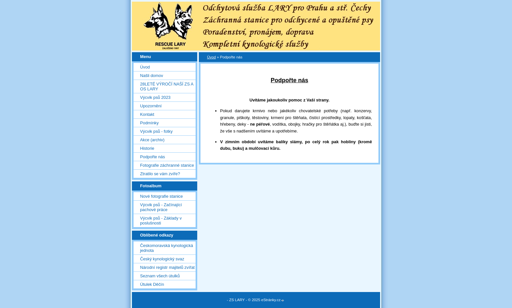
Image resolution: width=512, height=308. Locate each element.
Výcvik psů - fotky (156, 131)
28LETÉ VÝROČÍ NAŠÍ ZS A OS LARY (166, 86)
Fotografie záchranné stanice (167, 165)
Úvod (145, 67)
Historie (147, 148)
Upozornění (151, 105)
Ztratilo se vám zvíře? (160, 173)
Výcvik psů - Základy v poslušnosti (161, 220)
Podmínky (149, 122)
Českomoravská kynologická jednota (166, 248)
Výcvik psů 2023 (155, 97)
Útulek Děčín (152, 284)
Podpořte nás (152, 156)
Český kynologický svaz (162, 258)
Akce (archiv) (152, 139)
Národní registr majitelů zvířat (167, 267)
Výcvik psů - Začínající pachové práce (161, 207)
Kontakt (147, 114)
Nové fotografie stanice (161, 196)
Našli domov (151, 75)
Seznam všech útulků (160, 275)
